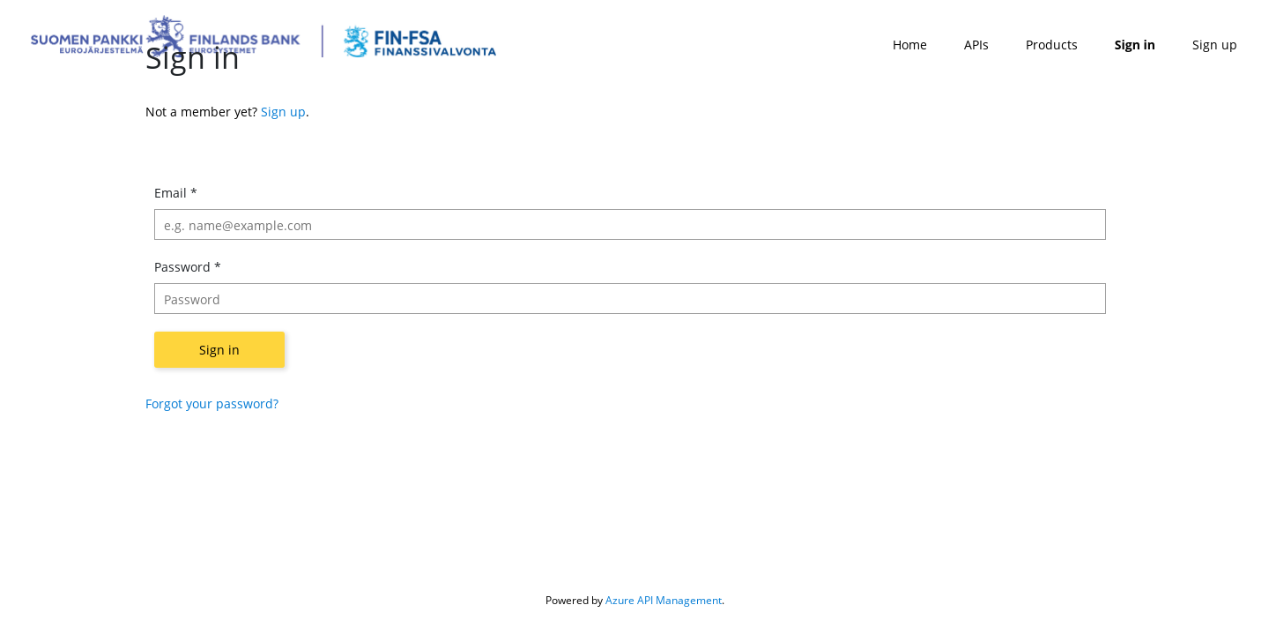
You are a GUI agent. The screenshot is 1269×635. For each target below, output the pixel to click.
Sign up (283, 111)
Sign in (219, 349)
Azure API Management (663, 600)
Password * (187, 266)
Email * (175, 192)
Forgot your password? (211, 403)
